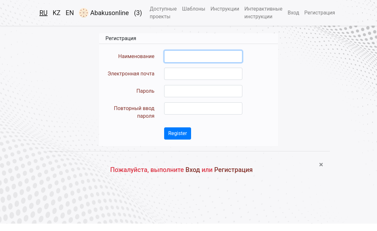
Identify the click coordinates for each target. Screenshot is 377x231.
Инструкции (224, 9)
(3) (138, 13)
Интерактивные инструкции (263, 13)
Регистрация (319, 13)
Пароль (146, 91)
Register (177, 133)
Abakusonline (104, 13)
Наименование (136, 56)
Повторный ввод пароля (134, 112)
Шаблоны (193, 9)
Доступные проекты (163, 13)
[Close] (321, 164)
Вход (293, 13)
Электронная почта (131, 74)
